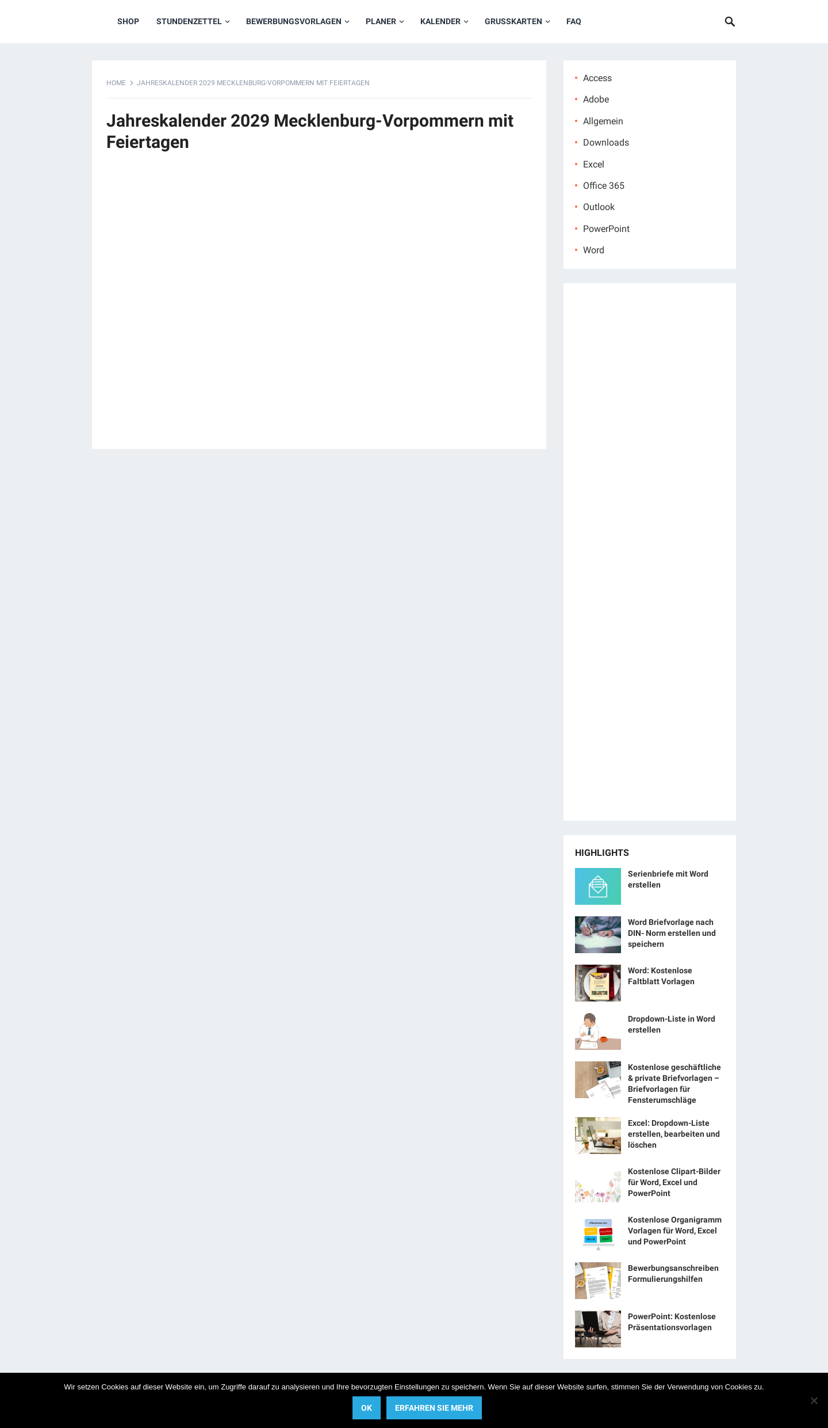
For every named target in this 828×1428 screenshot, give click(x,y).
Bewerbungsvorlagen (294, 21)
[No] (813, 1400)
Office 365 (603, 185)
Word (593, 250)
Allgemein (603, 121)
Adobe (596, 99)
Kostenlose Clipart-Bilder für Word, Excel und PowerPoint (674, 1182)
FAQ (573, 21)
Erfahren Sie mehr (434, 1407)
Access (597, 78)
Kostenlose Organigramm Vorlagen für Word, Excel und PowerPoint (675, 1230)
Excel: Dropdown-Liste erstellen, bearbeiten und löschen (674, 1133)
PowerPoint (606, 228)
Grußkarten (513, 21)
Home (116, 83)
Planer (381, 21)
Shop (128, 21)
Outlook (599, 206)
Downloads (606, 142)
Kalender (440, 21)
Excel (593, 164)
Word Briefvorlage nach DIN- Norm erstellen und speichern (672, 933)
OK (366, 1407)
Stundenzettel (189, 21)
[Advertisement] (319, 307)
